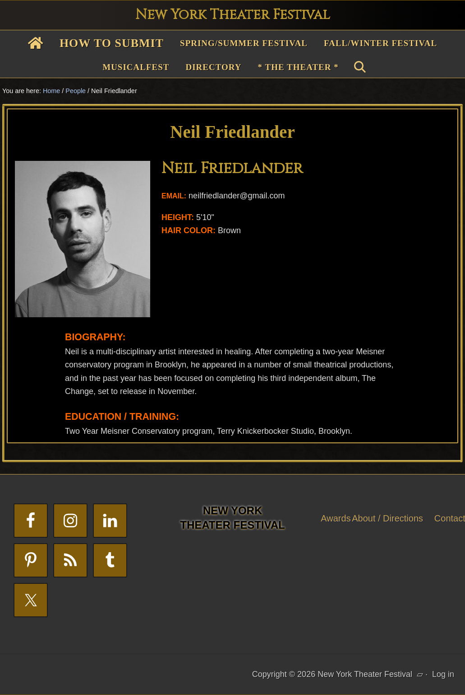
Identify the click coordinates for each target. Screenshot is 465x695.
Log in (443, 674)
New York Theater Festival (232, 15)
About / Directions (387, 518)
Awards (335, 518)
